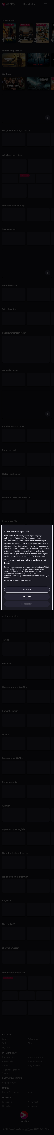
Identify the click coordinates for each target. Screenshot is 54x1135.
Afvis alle (27, 597)
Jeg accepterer (27, 604)
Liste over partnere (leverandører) (17, 580)
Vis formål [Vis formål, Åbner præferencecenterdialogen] (27, 589)
